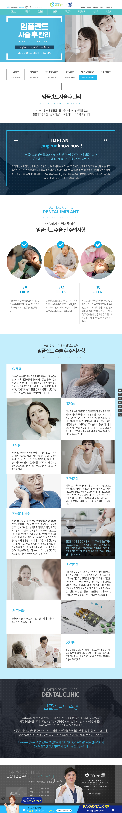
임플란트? (15, 72)
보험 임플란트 (33, 72)
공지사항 (83, 7)
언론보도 (89, 7)
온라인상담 (95, 7)
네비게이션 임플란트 (51, 72)
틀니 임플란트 (33, 77)
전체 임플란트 (70, 72)
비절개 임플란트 (106, 72)
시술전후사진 (109, 7)
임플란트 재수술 (70, 77)
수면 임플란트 (51, 77)
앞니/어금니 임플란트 (87, 72)
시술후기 (102, 7)
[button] (113, 810)
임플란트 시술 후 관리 (87, 77)
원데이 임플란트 (15, 77)
